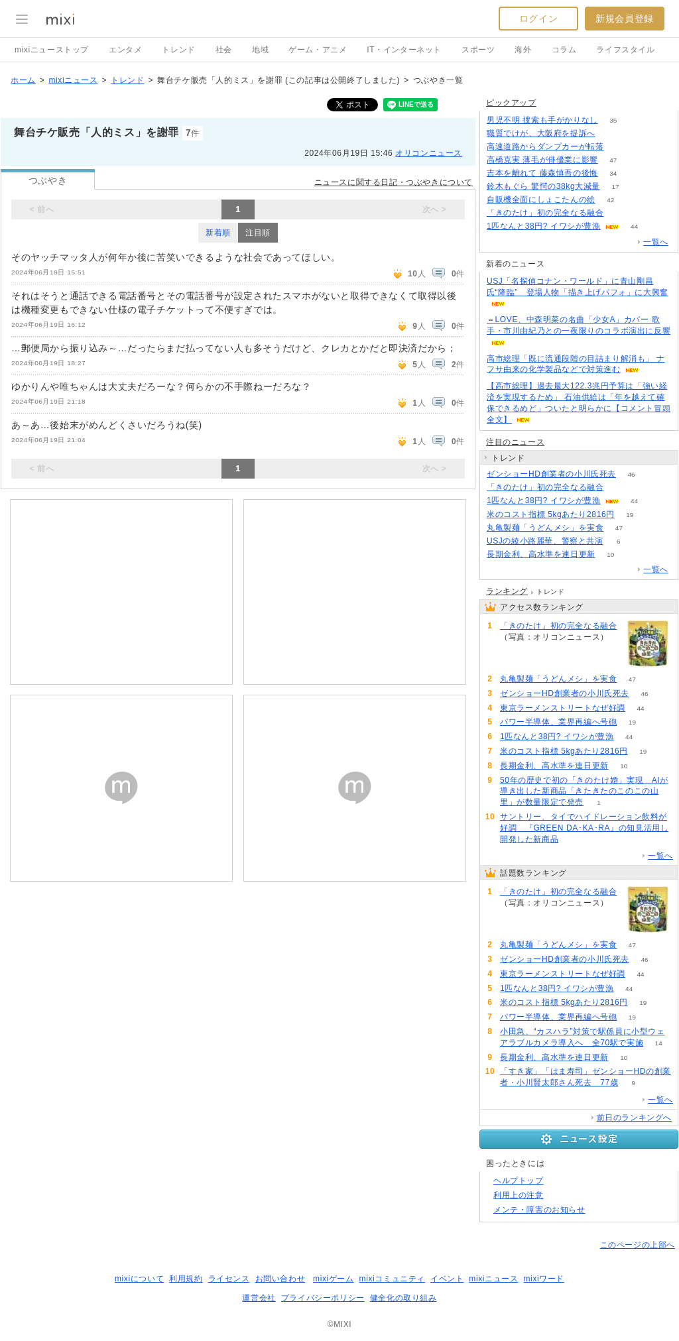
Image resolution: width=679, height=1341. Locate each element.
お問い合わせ (280, 1278)
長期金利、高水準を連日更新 (541, 554)
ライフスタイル (625, 49)
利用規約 (185, 1278)
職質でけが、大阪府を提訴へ (541, 133)
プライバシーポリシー (323, 1298)
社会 (224, 49)
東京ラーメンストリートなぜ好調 (562, 708)
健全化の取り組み (403, 1298)
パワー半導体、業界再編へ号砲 (558, 722)
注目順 (258, 232)
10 (610, 554)
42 (610, 200)
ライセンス (229, 1278)
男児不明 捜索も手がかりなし (542, 120)
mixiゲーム (333, 1278)
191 (619, 213)
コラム (564, 49)
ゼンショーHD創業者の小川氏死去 (551, 474)
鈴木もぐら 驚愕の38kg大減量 (543, 186)
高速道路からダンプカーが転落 (545, 146)
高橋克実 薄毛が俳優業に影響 (542, 159)
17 (615, 186)
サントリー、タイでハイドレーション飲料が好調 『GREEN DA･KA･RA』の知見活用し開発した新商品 (584, 828)
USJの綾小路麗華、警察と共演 (545, 541)
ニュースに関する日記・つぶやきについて (393, 182)
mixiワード (543, 1278)
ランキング (507, 591)
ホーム (23, 80)
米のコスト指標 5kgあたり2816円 (551, 514)
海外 (523, 49)
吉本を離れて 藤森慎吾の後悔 (542, 173)
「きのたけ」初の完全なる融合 (545, 212)
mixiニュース (72, 80)
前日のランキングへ (634, 1117)
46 (631, 474)
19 (629, 514)
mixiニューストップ (52, 49)
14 (658, 1043)
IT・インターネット (404, 49)
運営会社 (258, 1298)
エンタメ (125, 49)
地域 (260, 49)
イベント (446, 1278)
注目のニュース (515, 442)
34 (613, 173)
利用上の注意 (518, 1195)
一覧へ (655, 242)
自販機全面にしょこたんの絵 (541, 199)
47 (613, 160)
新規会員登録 (624, 18)
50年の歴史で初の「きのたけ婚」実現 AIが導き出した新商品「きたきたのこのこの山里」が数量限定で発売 (584, 791)
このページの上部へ (637, 1245)
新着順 (218, 232)
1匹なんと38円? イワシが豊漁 (544, 226)
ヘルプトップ (518, 1180)
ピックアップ (511, 102)
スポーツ (478, 49)
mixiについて (139, 1278)
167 (611, 133)
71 (619, 146)
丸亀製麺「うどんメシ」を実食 (545, 527)
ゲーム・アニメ (317, 49)
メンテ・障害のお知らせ (539, 1209)
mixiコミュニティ (392, 1278)
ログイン (538, 18)
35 (613, 120)
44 (634, 226)
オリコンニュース (428, 153)
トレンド (178, 49)
